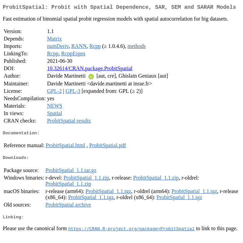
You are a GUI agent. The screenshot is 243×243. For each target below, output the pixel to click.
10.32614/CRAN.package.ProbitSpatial (89, 70)
